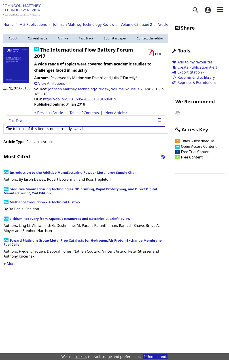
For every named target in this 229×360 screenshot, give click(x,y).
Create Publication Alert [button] (194, 67)
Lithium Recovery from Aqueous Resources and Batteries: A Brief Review (70, 218)
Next (116, 112)
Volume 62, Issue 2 (137, 24)
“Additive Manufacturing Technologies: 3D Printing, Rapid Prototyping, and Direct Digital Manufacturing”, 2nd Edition (80, 191)
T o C (84, 112)
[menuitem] (195, 10)
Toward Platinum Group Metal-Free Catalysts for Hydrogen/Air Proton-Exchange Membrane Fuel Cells (83, 242)
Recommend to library (193, 77)
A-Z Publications (33, 24)
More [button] (10, 263)
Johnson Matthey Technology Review (83, 24)
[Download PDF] (154, 53)
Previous (48, 112)
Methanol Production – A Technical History (45, 202)
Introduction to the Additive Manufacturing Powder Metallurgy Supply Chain (74, 172)
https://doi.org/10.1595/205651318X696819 (79, 99)
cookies (80, 356)
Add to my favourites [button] (192, 62)
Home (8, 24)
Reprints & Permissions (194, 82)
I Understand (155, 356)
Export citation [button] (188, 72)
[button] (13, 38)
